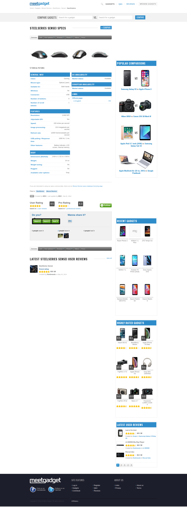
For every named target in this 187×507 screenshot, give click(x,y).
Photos (69, 37)
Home (32, 8)
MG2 (60, 196)
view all (109, 258)
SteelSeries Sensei (46, 266)
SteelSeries (56, 8)
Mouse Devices (46, 8)
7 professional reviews (73, 209)
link (110, 101)
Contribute (76, 491)
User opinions (49, 37)
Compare (140, 17)
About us (140, 485)
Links (117, 485)
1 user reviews (42, 209)
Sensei (63, 8)
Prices (83, 37)
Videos (77, 37)
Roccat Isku (129, 452)
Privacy (118, 488)
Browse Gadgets (148, 4)
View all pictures (38, 68)
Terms (139, 488)
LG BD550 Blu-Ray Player (134, 442)
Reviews (130, 4)
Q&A (120, 4)
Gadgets (110, 4)
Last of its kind (130, 430)
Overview (34, 37)
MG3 (44, 196)
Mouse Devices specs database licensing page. (88, 186)
